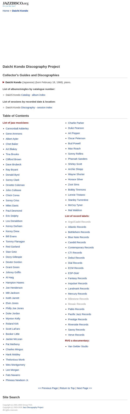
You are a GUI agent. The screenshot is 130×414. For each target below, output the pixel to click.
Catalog (25, 94)
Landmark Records (78, 288)
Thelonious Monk (15, 359)
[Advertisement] (65, 38)
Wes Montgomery (15, 364)
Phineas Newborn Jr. (17, 380)
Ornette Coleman (15, 185)
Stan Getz (11, 251)
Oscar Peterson (76, 138)
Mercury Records (77, 293)
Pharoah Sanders (77, 158)
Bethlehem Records (79, 232)
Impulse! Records (77, 283)
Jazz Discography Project (33, 407)
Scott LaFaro (13, 328)
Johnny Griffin (13, 272)
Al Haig (10, 277)
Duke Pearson (76, 128)
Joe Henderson (14, 287)
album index (38, 94)
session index (44, 107)
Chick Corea (13, 195)
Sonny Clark (12, 179)
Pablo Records (76, 309)
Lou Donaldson (14, 221)
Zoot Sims (73, 184)
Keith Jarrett (12, 298)
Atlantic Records (77, 226)
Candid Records (77, 242)
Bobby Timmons (77, 189)
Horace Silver (75, 179)
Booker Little (13, 333)
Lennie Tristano (76, 194)
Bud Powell (74, 143)
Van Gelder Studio (78, 346)
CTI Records (75, 252)
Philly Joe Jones (15, 308)
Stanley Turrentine (78, 199)
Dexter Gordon (14, 262)
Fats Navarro (13, 375)
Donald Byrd (13, 174)
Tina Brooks (12, 154)
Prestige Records (77, 319)
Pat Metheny (13, 344)
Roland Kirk (12, 323)
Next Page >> (84, 388)
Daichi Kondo (20, 10)
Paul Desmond (14, 210)
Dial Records (75, 262)
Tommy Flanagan (15, 241)
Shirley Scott (75, 164)
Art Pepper (74, 133)
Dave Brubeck (13, 164)
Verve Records (76, 334)
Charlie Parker (76, 122)
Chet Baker (12, 143)
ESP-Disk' (73, 273)
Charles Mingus (14, 349)
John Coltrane (13, 190)
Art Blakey (11, 149)
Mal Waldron (75, 210)
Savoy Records (76, 329)
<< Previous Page (48, 388)
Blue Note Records (78, 237)
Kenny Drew (12, 231)
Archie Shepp (75, 169)
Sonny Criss (12, 200)
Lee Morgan (12, 369)
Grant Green (13, 267)
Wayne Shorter (76, 174)
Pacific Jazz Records (79, 314)
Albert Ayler (12, 138)
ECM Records (76, 268)
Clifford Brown (13, 159)
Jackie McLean (14, 339)
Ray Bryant (12, 169)
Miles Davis (12, 205)
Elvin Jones (12, 303)
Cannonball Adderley (17, 128)
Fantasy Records (77, 278)
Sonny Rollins (75, 153)
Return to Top (67, 388)
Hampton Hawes (15, 282)
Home (6, 10)
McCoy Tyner (75, 205)
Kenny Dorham (14, 226)
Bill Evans (11, 236)
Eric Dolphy (12, 215)
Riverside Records (78, 324)
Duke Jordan (13, 313)
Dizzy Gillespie (14, 256)
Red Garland (13, 246)
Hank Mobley (13, 354)
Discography (28, 107)
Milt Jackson (13, 292)
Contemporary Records (81, 247)
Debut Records (76, 257)
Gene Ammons (14, 133)
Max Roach (74, 148)
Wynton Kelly (13, 318)
